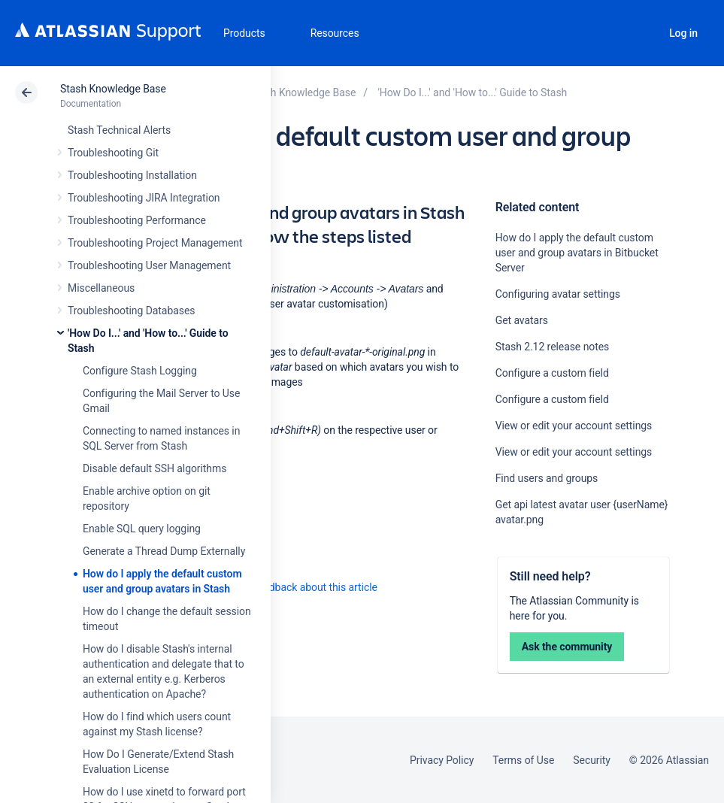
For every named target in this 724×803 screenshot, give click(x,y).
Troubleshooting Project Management (155, 243)
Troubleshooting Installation (132, 175)
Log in (683, 33)
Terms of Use (523, 760)
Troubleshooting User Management (149, 265)
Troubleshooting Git (113, 153)
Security (591, 760)
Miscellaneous (101, 288)
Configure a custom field (552, 373)
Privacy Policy (442, 760)
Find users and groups (546, 478)
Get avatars (521, 320)
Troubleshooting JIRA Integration (144, 198)
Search (642, 33)
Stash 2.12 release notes (552, 347)
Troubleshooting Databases (131, 311)
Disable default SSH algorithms (154, 468)
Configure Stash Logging (140, 371)
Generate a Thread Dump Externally (164, 551)
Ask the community (567, 647)
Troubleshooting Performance (137, 220)
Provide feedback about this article (297, 587)
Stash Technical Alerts (119, 130)
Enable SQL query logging (142, 529)
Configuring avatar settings (557, 294)
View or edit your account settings (574, 426)
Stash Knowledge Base (113, 89)
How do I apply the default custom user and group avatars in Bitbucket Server (577, 253)
